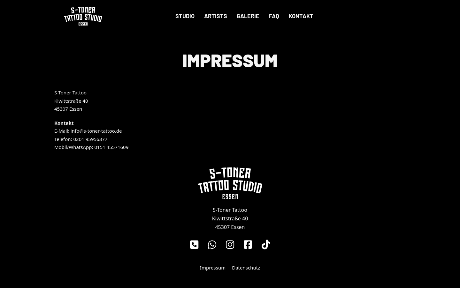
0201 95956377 (90, 139)
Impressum (213, 267)
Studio (185, 15)
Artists (215, 15)
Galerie (248, 15)
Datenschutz (246, 267)
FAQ (274, 15)
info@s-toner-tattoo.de (96, 131)
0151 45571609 (111, 147)
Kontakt (301, 15)
